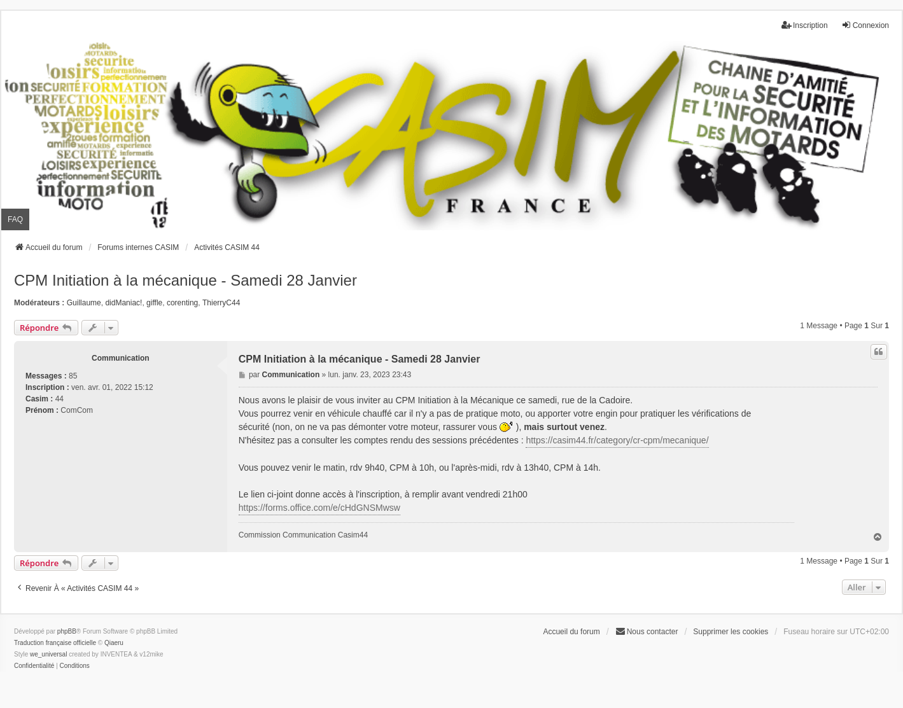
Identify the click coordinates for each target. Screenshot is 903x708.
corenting (182, 302)
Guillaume (84, 302)
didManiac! (123, 302)
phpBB (66, 631)
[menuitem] (34, 666)
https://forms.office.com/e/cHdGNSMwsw (319, 508)
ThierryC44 (221, 302)
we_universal (48, 654)
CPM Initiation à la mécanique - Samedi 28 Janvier (185, 280)
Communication (121, 358)
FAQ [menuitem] (15, 219)
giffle (154, 302)
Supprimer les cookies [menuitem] (730, 631)
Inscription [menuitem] (804, 25)
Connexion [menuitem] (865, 25)
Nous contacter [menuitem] (646, 631)
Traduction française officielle (55, 642)
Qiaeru (113, 642)
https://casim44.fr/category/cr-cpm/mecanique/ (617, 440)
